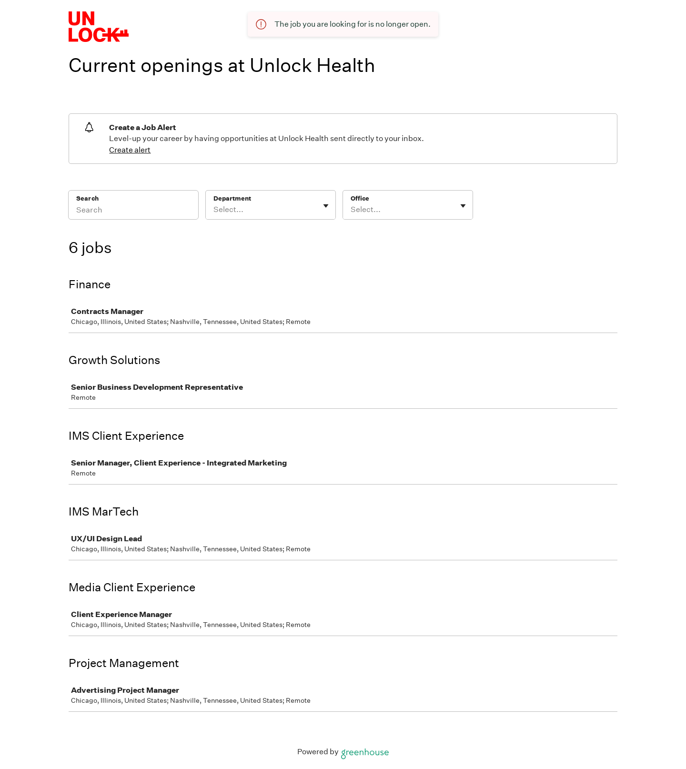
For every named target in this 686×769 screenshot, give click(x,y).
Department (232, 198)
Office (360, 198)
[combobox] (214, 209)
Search (87, 198)
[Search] (133, 211)
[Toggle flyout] (326, 206)
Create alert (130, 149)
